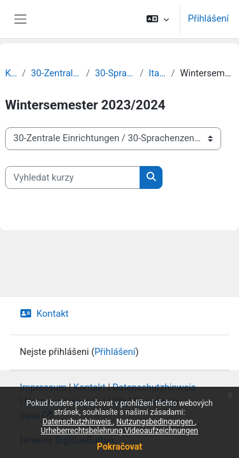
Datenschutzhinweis (78, 421)
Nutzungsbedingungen (156, 421)
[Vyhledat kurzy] (72, 177)
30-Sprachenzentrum (114, 73)
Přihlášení (208, 18)
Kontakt (44, 313)
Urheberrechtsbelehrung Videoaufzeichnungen (119, 430)
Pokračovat (119, 446)
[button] (157, 19)
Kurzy (11, 73)
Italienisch (157, 73)
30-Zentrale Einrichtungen (56, 73)
